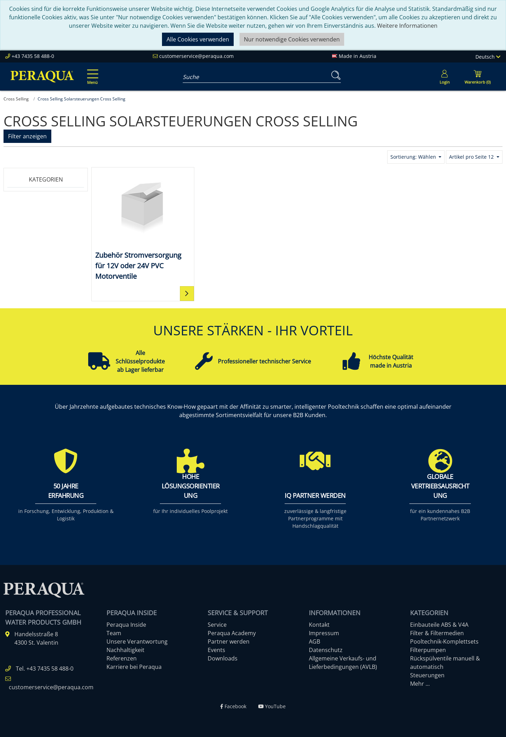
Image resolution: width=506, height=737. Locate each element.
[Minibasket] (477, 76)
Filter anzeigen (27, 136)
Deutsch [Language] (487, 56)
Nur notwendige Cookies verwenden (292, 39)
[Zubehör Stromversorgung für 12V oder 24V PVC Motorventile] (142, 226)
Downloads (223, 658)
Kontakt (319, 625)
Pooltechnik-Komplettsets (444, 641)
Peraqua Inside (126, 625)
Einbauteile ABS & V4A (439, 625)
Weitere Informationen (407, 25)
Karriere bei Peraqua (134, 667)
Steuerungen (427, 675)
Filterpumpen (428, 650)
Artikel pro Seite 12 (472, 156)
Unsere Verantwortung (137, 641)
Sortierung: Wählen (413, 156)
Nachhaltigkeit (125, 650)
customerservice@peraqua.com (196, 56)
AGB (314, 641)
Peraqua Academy (232, 633)
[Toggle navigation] (91, 72)
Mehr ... (420, 683)
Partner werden (228, 641)
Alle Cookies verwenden (198, 39)
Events (216, 650)
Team (113, 633)
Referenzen (121, 658)
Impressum (324, 633)
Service (217, 625)
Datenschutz (326, 650)
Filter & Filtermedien (437, 633)
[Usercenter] (444, 76)
